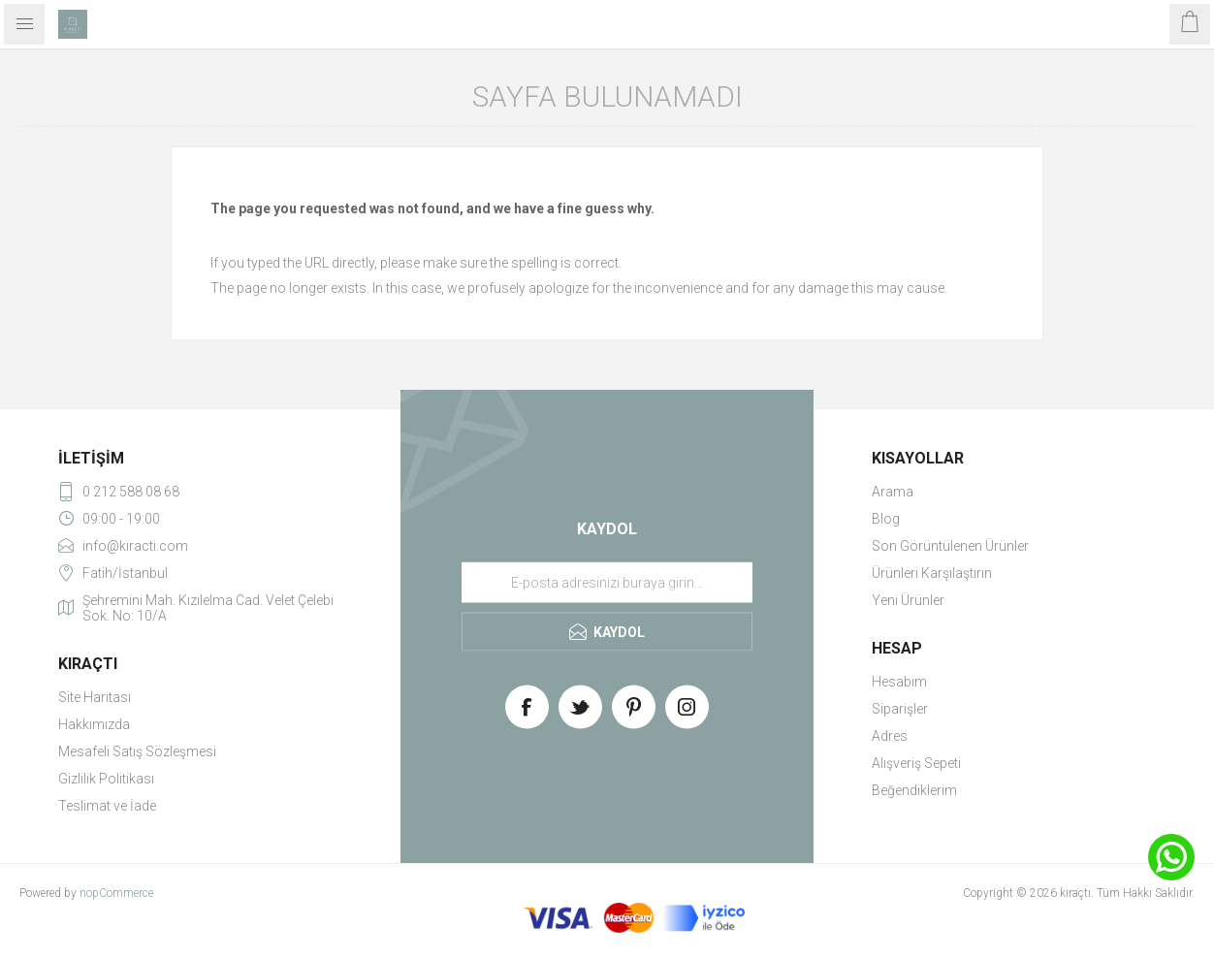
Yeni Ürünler (908, 600)
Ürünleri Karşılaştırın (932, 573)
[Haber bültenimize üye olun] (607, 582)
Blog (886, 519)
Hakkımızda (94, 724)
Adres (890, 736)
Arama (892, 491)
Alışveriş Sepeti (916, 763)
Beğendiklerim (914, 790)
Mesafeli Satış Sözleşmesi (137, 751)
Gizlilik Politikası (106, 778)
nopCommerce (116, 893)
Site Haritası (94, 697)
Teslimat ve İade (107, 806)
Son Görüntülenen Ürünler (950, 546)
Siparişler (900, 709)
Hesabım (899, 681)
